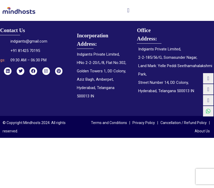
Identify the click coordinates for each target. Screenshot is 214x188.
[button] (128, 10)
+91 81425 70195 (25, 50)
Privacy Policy (143, 123)
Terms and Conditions (109, 123)
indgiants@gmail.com (28, 41)
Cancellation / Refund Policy (183, 123)
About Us (202, 131)
